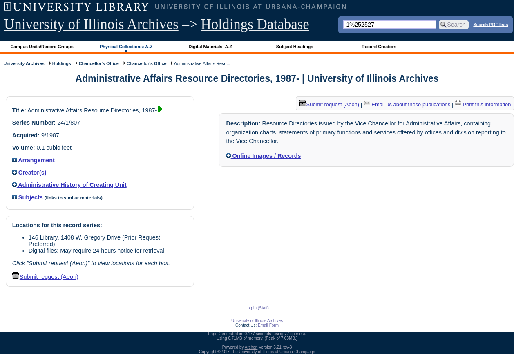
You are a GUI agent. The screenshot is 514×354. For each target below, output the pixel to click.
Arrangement (33, 160)
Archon (251, 347)
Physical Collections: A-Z (126, 46)
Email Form (268, 325)
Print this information (483, 104)
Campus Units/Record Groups (42, 46)
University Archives (23, 63)
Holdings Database (255, 24)
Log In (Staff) (257, 308)
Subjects (27, 197)
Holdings (61, 63)
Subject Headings (294, 46)
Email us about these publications (407, 104)
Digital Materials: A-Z (210, 46)
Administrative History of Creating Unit (69, 184)
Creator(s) (29, 172)
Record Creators (379, 46)
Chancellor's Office (99, 63)
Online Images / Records (263, 155)
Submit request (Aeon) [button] (45, 276)
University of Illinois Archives (91, 24)
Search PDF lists (490, 24)
